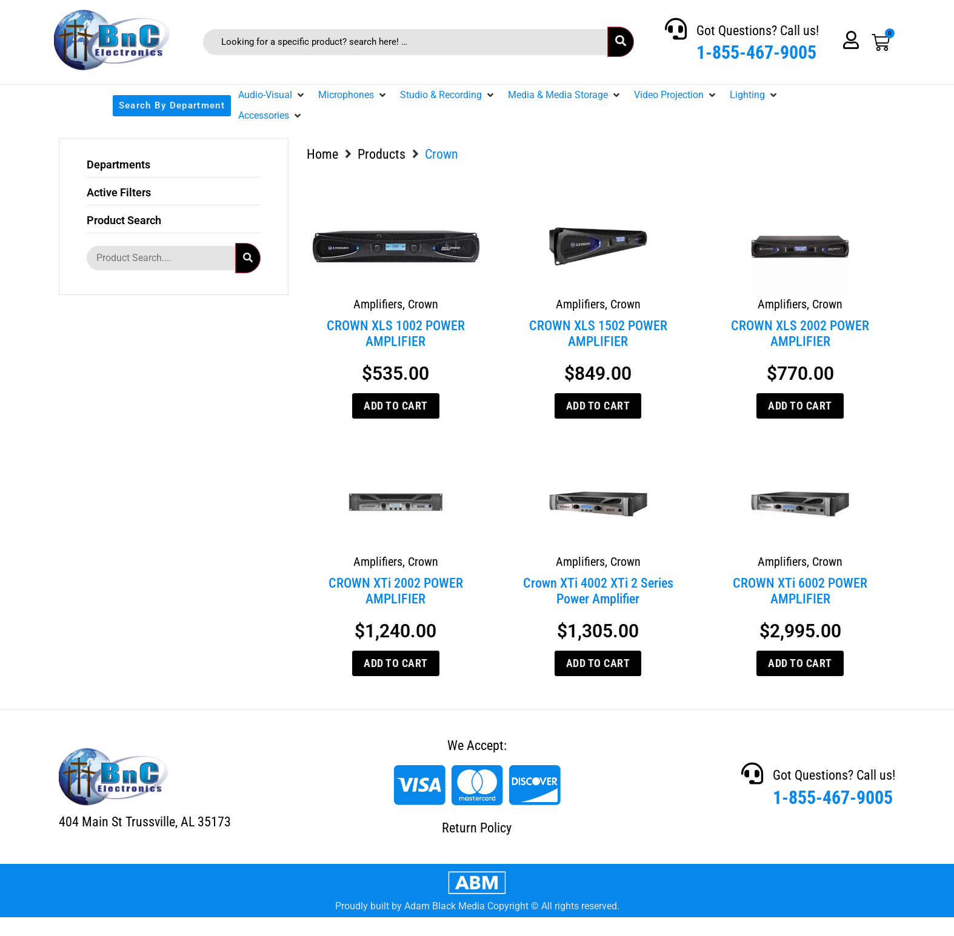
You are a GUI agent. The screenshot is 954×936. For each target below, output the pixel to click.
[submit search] (620, 42)
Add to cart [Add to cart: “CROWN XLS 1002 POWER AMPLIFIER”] (396, 405)
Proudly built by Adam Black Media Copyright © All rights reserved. (477, 906)
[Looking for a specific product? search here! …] (405, 42)
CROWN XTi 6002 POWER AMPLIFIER (800, 591)
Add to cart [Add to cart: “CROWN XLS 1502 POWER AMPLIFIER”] (598, 405)
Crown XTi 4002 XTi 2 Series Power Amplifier (598, 591)
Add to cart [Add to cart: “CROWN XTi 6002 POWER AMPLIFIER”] (800, 663)
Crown (423, 304)
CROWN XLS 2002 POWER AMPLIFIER (800, 333)
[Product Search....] (161, 258)
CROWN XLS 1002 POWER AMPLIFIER (396, 333)
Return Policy (477, 827)
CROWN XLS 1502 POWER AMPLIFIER (598, 333)
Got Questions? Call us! (757, 30)
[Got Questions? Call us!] (676, 29)
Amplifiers (377, 304)
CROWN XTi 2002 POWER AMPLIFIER (396, 591)
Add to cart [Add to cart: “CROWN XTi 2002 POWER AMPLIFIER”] (396, 663)
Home (322, 154)
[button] (272, 95)
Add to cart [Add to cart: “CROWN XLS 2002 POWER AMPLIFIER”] (800, 405)
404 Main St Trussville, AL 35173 (145, 821)
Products (381, 154)
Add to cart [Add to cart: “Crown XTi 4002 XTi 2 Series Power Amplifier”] (598, 663)
